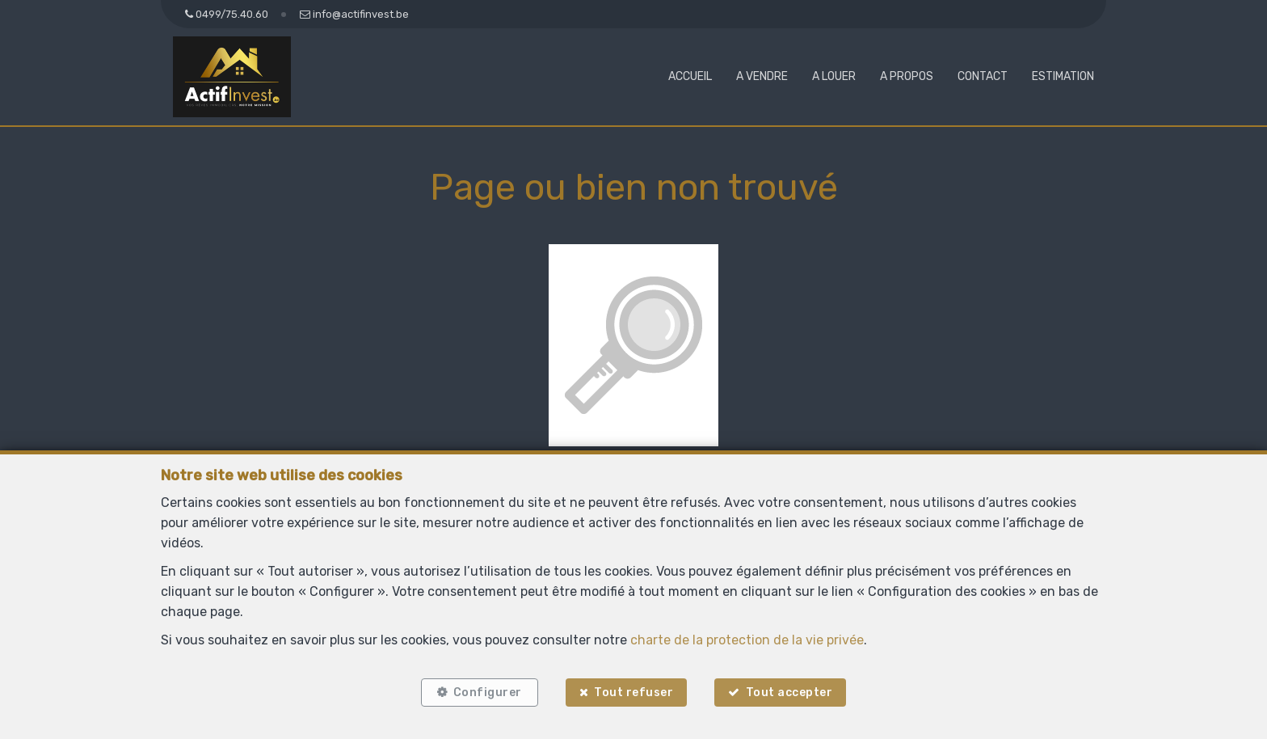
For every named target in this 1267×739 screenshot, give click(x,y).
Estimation (1063, 76)
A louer (834, 76)
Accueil (690, 76)
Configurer (487, 692)
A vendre (762, 76)
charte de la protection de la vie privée (747, 640)
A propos (906, 76)
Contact (983, 76)
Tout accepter (789, 692)
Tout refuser (633, 692)
